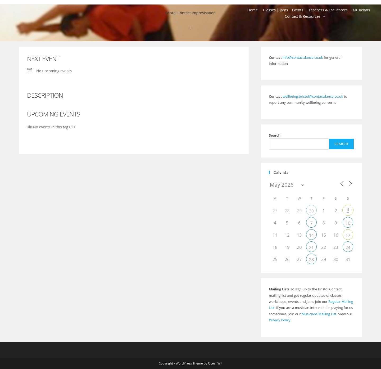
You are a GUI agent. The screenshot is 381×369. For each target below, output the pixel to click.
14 (311, 235)
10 (348, 223)
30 (311, 211)
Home (252, 9)
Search (274, 135)
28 (311, 260)
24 (348, 247)
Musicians (361, 9)
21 (311, 247)
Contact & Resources (305, 16)
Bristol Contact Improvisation (190, 12)
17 (348, 235)
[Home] (190, 27)
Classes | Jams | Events (283, 9)
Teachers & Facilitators (328, 9)
